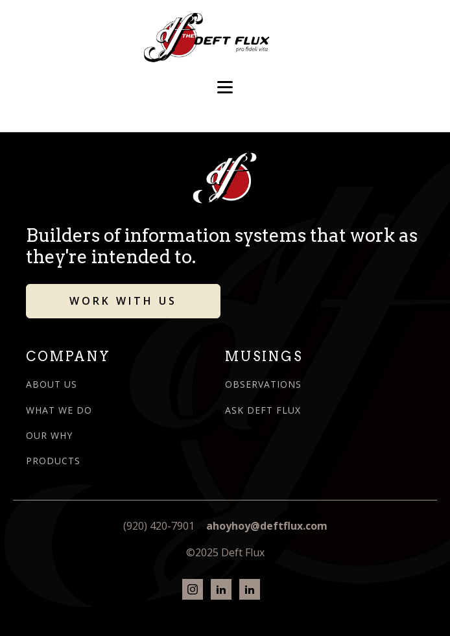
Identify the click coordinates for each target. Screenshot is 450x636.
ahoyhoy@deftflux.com (266, 526)
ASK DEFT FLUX (263, 410)
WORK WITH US (123, 301)
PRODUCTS (53, 460)
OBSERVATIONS (263, 384)
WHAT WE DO (59, 410)
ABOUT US (51, 384)
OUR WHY (49, 435)
